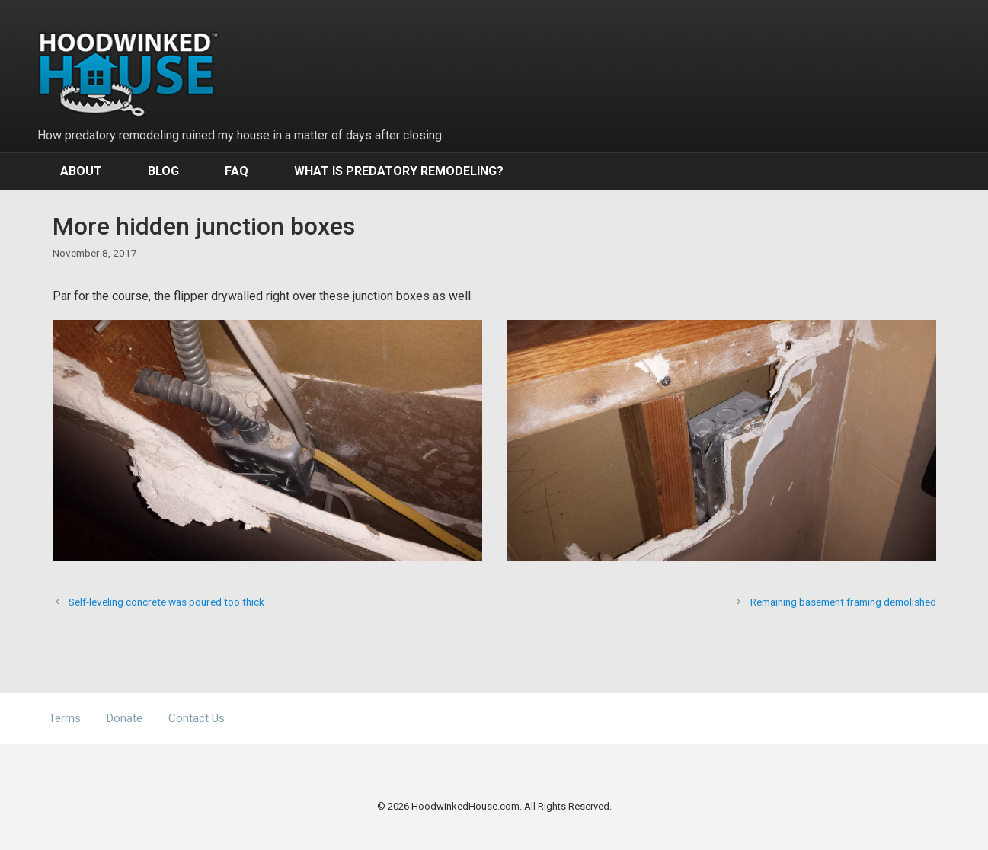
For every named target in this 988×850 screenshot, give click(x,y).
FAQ (236, 171)
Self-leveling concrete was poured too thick (166, 602)
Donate (124, 718)
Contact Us (196, 718)
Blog (163, 171)
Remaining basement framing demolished (843, 602)
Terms (65, 718)
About (81, 171)
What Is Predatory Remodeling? (399, 171)
